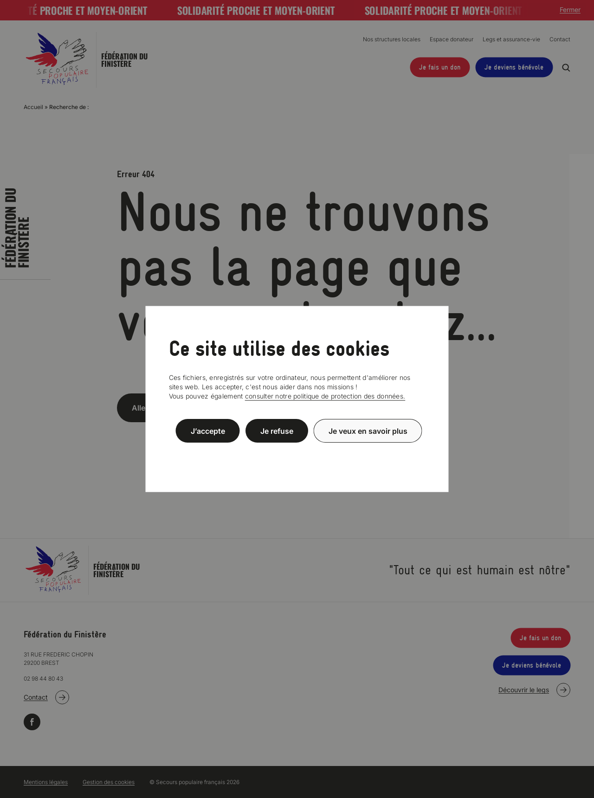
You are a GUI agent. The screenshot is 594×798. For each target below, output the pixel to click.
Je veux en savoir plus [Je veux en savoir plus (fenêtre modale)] (368, 430)
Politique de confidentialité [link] (297, 453)
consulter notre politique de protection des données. (325, 396)
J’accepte (208, 430)
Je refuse (276, 430)
